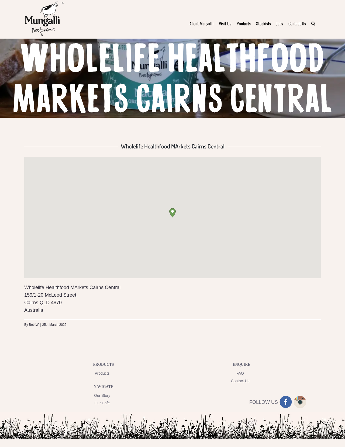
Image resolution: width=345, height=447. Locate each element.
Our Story (102, 395)
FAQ (240, 373)
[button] (313, 23)
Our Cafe (102, 403)
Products (102, 373)
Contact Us (240, 381)
